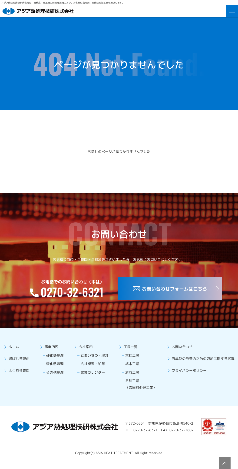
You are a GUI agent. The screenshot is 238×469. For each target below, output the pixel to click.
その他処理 (55, 376)
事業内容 (50, 348)
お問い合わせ (179, 348)
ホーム (14, 348)
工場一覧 (127, 348)
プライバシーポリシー (186, 374)
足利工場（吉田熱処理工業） (138, 389)
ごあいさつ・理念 (93, 357)
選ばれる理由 (20, 361)
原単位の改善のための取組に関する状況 (201, 361)
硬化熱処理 (54, 357)
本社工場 (129, 357)
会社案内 (83, 348)
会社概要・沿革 (91, 366)
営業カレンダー (91, 376)
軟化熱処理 (54, 366)
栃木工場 (129, 366)
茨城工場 (129, 376)
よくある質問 (20, 374)
